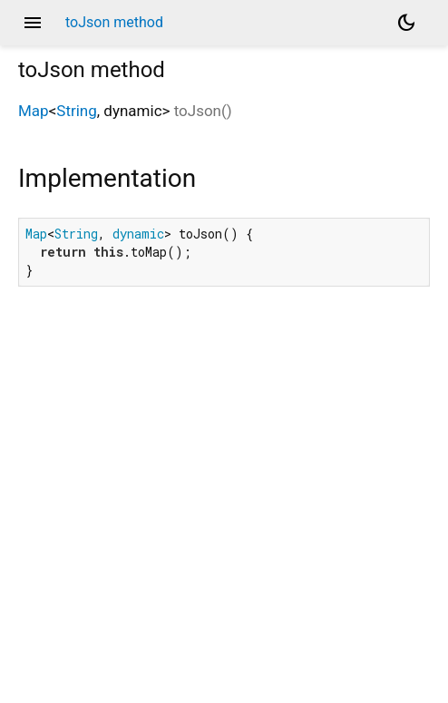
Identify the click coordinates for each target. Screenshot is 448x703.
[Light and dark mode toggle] (406, 22)
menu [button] (33, 23)
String (76, 111)
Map (33, 111)
